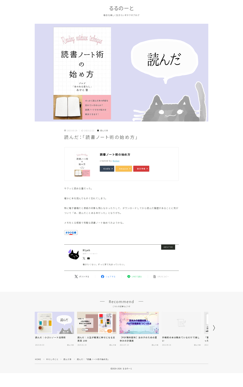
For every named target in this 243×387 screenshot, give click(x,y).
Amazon (123, 168)
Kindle (107, 168)
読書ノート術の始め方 (115, 154)
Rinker (116, 160)
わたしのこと (52, 359)
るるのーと (121, 8)
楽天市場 (141, 168)
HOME (38, 359)
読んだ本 (102, 130)
